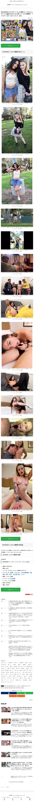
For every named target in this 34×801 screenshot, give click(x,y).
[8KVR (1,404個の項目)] (9, 668)
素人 (19, 574)
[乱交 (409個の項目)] (31, 680)
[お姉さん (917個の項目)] (3, 672)
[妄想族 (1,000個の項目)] (7, 670)
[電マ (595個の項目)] (15, 676)
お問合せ (28, 797)
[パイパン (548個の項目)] (26, 676)
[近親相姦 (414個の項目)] (25, 680)
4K (8, 572)
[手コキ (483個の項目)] (21, 678)
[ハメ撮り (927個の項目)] (16, 670)
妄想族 (11, 572)
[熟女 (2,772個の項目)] (15, 664)
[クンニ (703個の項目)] (19, 674)
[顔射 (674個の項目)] (27, 674)
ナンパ (22, 574)
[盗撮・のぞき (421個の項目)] (19, 680)
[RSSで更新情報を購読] (17, 696)
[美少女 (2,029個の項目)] (30, 664)
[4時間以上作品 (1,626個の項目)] (29, 666)
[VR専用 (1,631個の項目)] (15, 666)
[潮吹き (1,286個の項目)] (23, 668)
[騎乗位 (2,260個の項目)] (25, 664)
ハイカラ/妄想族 (11, 578)
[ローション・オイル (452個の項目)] (5, 680)
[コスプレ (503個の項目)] (9, 678)
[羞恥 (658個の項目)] (31, 674)
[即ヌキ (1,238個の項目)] (3, 670)
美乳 (7, 574)
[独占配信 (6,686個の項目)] (22, 663)
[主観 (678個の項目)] (23, 674)
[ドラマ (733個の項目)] (3, 674)
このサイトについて (17, 797)
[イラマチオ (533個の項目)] (4, 678)
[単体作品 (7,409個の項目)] (11, 663)
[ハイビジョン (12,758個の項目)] (4, 663)
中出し (10, 574)
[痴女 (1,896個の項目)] (11, 666)
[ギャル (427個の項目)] (12, 680)
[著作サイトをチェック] (9, 693)
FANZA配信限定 (25, 572)
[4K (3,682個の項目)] (31, 663)
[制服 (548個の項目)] (31, 676)
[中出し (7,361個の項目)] (16, 663)
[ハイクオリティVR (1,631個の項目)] (22, 666)
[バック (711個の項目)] (8, 674)
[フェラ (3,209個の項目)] (10, 664)
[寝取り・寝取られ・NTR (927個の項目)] (24, 670)
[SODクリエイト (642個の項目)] (4, 676)
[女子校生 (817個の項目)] (12, 672)
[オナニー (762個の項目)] (30, 672)
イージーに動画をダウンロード (11, 45)
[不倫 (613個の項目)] (11, 676)
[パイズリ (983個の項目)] (11, 670)
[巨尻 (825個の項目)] (7, 672)
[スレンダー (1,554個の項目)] (4, 668)
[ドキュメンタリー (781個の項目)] (18, 672)
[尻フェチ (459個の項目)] (30, 678)
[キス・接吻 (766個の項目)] (25, 672)
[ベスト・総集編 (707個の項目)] (13, 674)
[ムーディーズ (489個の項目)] (16, 678)
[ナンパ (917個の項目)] (31, 670)
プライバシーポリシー (6, 797)
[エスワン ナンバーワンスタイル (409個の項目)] (17, 682)
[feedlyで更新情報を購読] (25, 693)
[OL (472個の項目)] (26, 678)
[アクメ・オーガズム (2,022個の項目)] (5, 666)
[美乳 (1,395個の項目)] (14, 668)
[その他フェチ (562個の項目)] (20, 676)
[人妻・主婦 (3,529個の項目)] (4, 664)
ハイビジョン (17, 572)
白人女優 (15, 574)
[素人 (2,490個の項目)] (20, 664)
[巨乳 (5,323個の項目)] (27, 663)
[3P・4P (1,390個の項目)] (18, 668)
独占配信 (11, 687)
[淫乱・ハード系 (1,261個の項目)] (29, 668)
